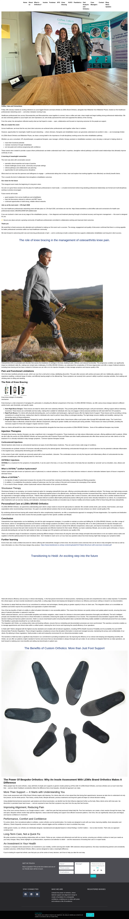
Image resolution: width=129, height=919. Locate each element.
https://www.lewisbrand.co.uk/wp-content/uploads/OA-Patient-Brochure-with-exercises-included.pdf (72, 545)
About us (31, 3)
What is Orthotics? (37, 3)
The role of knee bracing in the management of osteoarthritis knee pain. (64, 240)
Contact (101, 2)
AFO (58, 2)
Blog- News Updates (108, 5)
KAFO (70, 2)
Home (25, 2)
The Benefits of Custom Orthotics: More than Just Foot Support (64, 648)
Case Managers (94, 3)
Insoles (45, 2)
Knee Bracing (64, 3)
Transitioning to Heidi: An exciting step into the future (64, 555)
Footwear (52, 2)
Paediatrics (77, 2)
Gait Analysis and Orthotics (86, 6)
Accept (90, 915)
